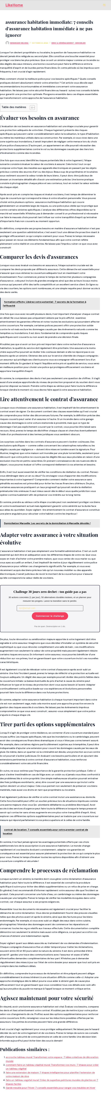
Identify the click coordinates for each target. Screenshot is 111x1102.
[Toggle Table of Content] (31, 107)
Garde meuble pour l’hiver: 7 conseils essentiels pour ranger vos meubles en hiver (50, 1087)
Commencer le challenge (50, 616)
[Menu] (104, 5)
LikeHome (14, 5)
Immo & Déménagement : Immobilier (68, 43)
